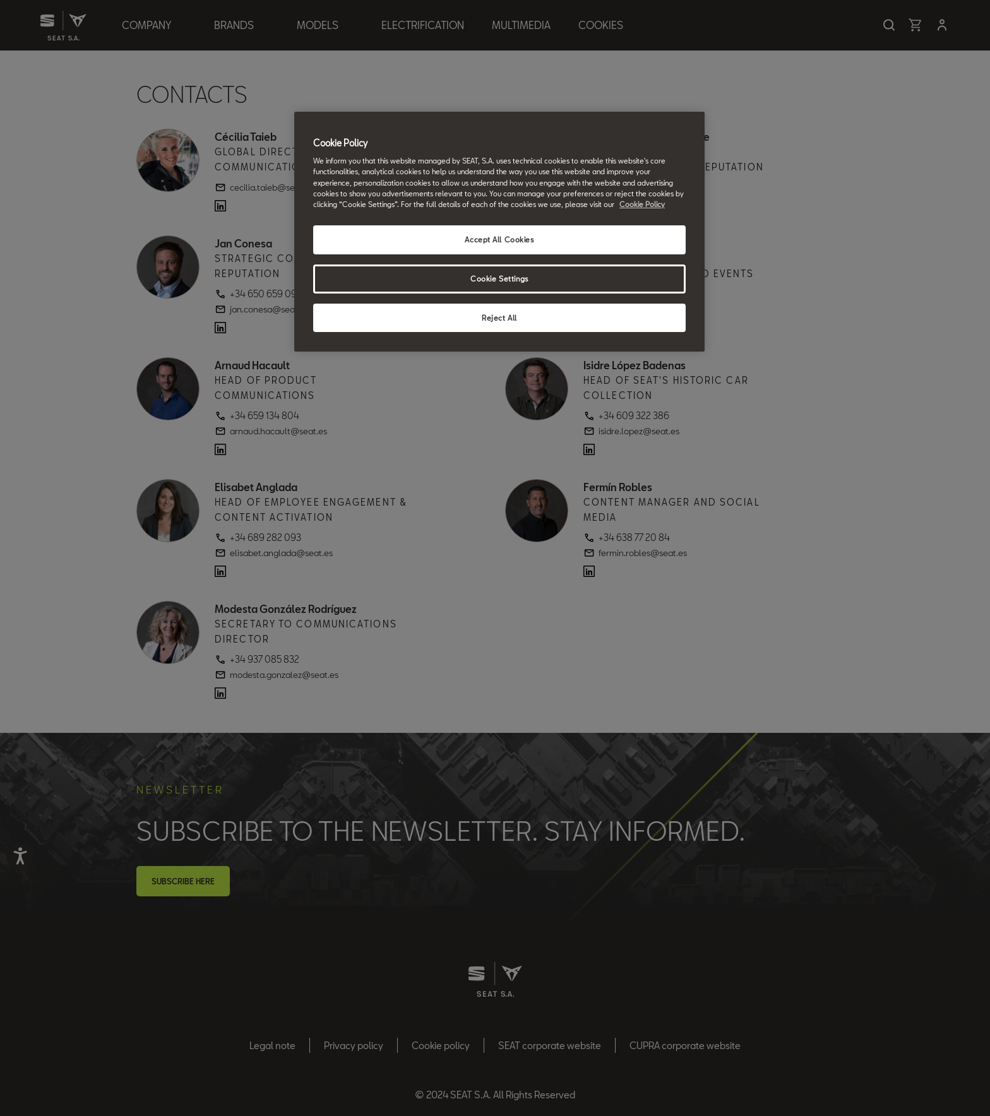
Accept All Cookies (499, 239)
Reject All (499, 318)
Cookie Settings (499, 279)
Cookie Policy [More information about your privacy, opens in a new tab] (642, 204)
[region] (499, 232)
